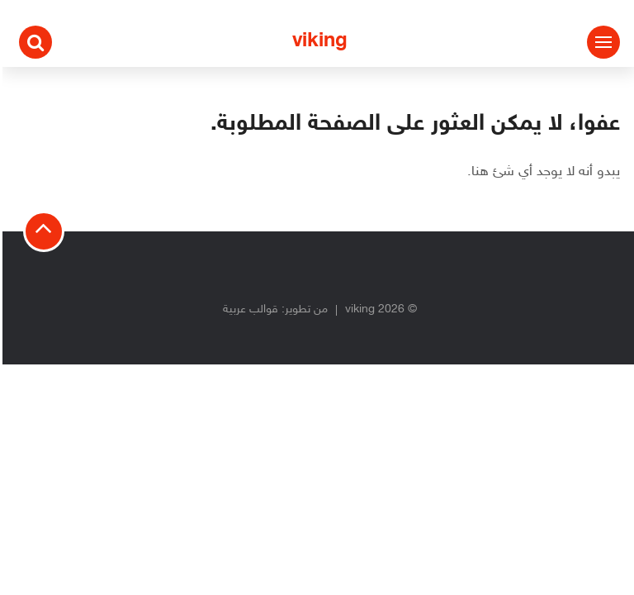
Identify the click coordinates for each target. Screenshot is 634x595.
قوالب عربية (248, 309)
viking (317, 42)
